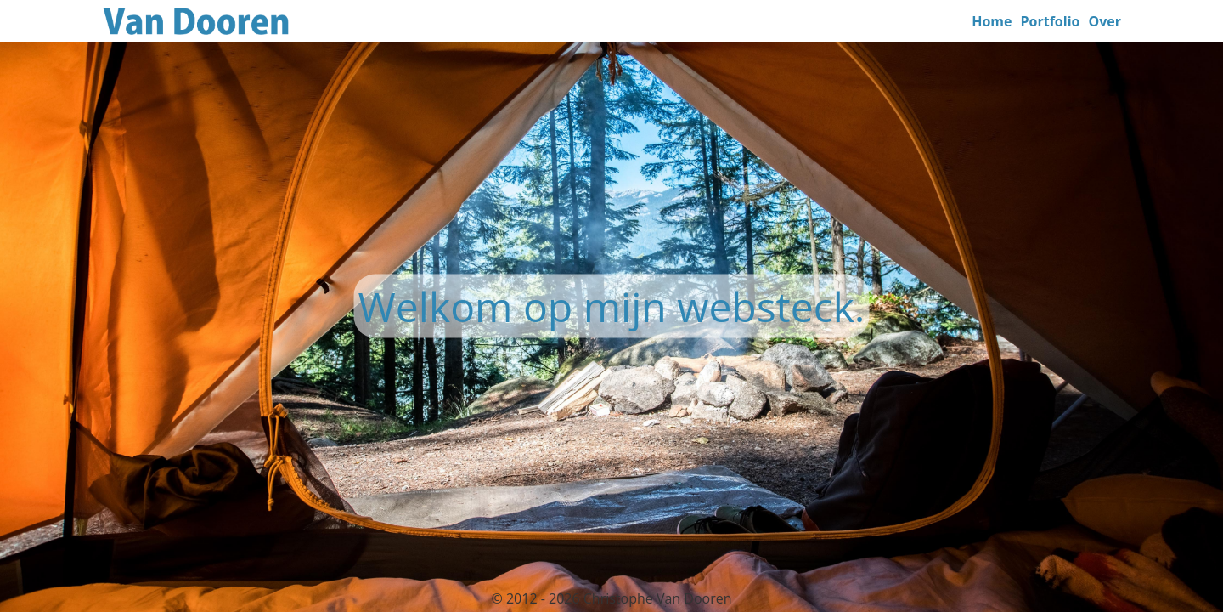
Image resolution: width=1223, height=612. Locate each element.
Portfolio (1050, 21)
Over (1104, 21)
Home (992, 21)
